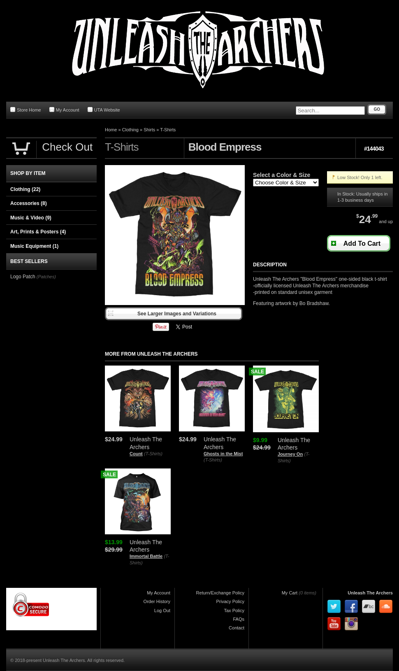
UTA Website (104, 109)
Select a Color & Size (281, 175)
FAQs (238, 619)
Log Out (162, 610)
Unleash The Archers (370, 592)
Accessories (28, 203)
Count (136, 453)
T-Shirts (168, 129)
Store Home (25, 109)
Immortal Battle (146, 556)
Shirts (149, 129)
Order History (157, 601)
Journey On (290, 454)
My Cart (290, 592)
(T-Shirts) (153, 453)
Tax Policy (234, 610)
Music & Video (30, 218)
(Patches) (46, 276)
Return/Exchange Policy (220, 592)
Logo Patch (22, 277)
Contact (236, 627)
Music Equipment (34, 246)
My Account (64, 109)
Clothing (130, 129)
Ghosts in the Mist (223, 453)
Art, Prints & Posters (38, 232)
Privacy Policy (230, 601)
